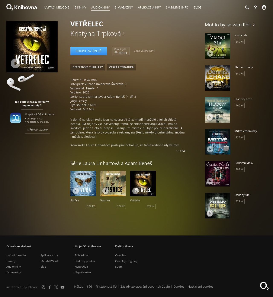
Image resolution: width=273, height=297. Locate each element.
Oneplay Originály (126, 261)
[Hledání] (247, 7)
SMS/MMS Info (50, 261)
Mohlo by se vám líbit (228, 24)
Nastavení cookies (200, 286)
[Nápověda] (255, 7)
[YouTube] (62, 287)
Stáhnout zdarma (38, 129)
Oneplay (120, 255)
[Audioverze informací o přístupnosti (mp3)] (115, 286)
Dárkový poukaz (85, 261)
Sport (118, 266)
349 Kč (240, 41)
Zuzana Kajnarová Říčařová (104, 84)
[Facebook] (49, 287)
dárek (120, 51)
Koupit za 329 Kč (89, 51)
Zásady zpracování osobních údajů (145, 286)
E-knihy (11, 261)
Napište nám (83, 272)
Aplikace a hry (49, 255)
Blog (43, 266)
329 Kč (91, 206)
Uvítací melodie (16, 255)
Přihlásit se (81, 255)
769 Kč (240, 105)
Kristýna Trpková (95, 33)
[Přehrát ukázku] (15, 63)
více (183, 150)
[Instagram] (43, 287)
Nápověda (81, 266)
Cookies (178, 286)
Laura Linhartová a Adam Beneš (102, 97)
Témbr (90, 88)
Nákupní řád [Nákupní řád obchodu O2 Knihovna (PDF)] (83, 286)
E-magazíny (13, 272)
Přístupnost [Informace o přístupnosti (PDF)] (104, 286)
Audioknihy (13, 266)
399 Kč (240, 169)
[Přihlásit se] (263, 7)
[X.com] (56, 287)
